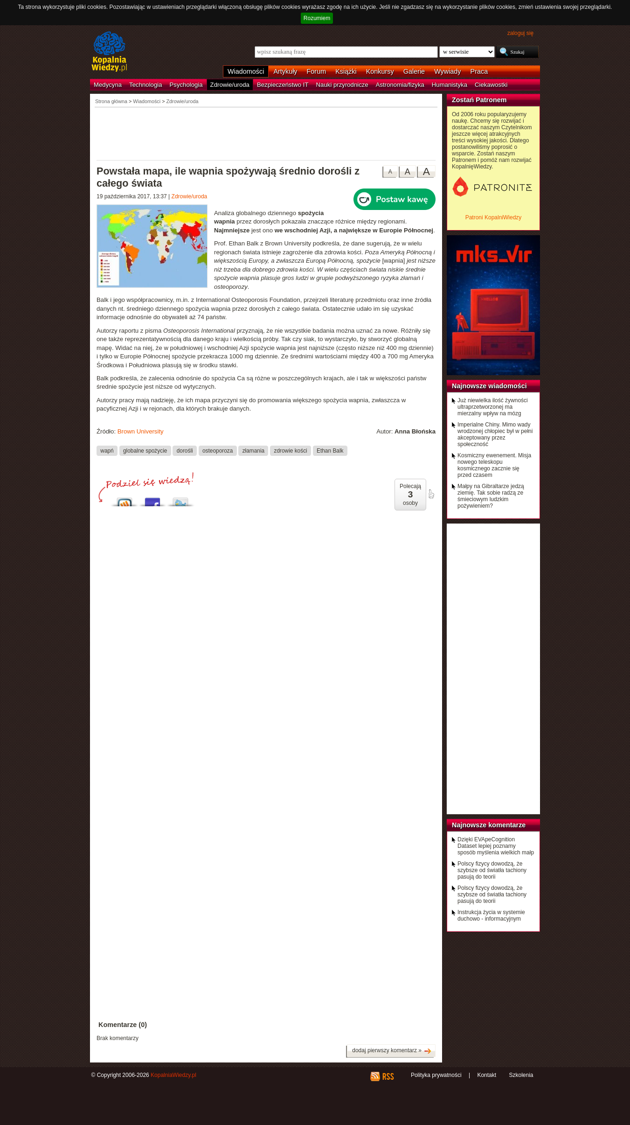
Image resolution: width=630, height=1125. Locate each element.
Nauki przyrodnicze (342, 84)
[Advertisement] (266, 133)
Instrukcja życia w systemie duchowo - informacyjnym (491, 915)
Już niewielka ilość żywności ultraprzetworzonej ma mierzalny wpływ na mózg (492, 407)
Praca (479, 71)
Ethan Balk (330, 450)
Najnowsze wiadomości (489, 386)
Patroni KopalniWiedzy (493, 217)
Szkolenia (521, 1075)
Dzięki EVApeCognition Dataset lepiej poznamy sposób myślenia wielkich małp (495, 846)
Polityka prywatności (436, 1075)
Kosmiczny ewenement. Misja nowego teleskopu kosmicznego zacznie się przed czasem (494, 465)
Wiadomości (246, 71)
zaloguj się (520, 33)
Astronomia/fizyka (400, 84)
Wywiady (447, 71)
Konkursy (380, 71)
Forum (316, 71)
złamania (253, 450)
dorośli (185, 450)
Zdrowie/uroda (229, 84)
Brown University (141, 431)
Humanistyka (449, 84)
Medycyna (108, 84)
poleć (431, 494)
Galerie (414, 71)
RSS (387, 1076)
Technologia (145, 84)
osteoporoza (217, 450)
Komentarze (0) (122, 1024)
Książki (346, 71)
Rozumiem (317, 18)
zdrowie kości (290, 450)
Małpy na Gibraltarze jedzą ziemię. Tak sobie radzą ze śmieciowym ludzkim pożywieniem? (490, 496)
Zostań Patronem (479, 100)
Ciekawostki (491, 84)
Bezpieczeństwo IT (283, 84)
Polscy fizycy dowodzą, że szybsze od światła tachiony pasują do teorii (491, 870)
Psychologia (186, 84)
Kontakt (486, 1075)
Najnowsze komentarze (489, 825)
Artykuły (285, 71)
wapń (106, 450)
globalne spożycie (145, 450)
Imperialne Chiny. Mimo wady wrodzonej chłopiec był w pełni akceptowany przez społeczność (495, 434)
